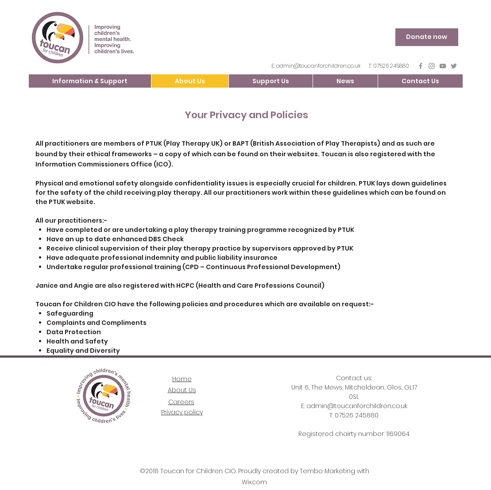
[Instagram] (432, 66)
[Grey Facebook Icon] (421, 66)
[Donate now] (426, 37)
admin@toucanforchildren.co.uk (318, 65)
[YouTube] (443, 66)
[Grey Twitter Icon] (454, 66)
